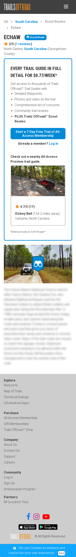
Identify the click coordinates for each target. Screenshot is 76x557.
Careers (9, 462)
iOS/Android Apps (16, 403)
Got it (61, 553)
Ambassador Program (20, 489)
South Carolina (26, 22)
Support (9, 456)
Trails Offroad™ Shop (18, 430)
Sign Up (9, 483)
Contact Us (12, 450)
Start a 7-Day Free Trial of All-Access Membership (38, 134)
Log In (53, 144)
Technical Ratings (16, 397)
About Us (10, 445)
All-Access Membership (20, 418)
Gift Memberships (16, 424)
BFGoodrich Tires (16, 502)
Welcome (11, 385)
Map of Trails (13, 391)
